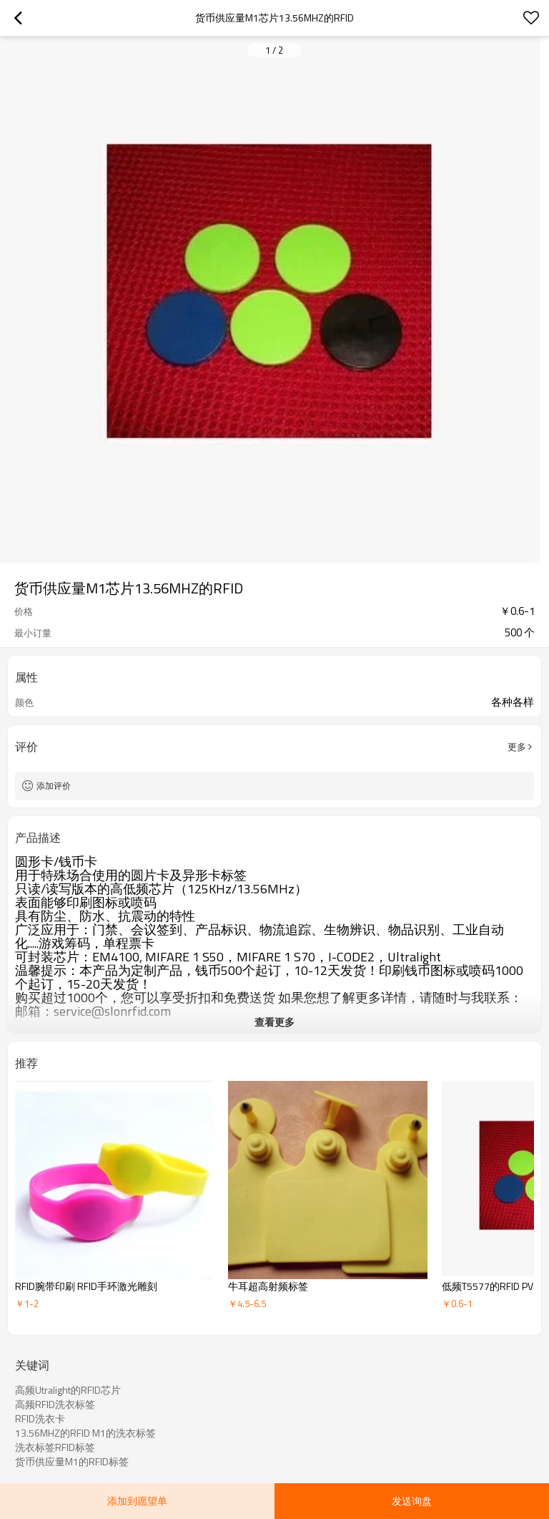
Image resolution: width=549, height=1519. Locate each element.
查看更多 (274, 1021)
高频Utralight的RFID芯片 (68, 1390)
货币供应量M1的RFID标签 (72, 1462)
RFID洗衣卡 (40, 1419)
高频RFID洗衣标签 (55, 1404)
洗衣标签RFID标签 (55, 1447)
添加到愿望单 (137, 1500)
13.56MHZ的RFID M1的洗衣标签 (85, 1433)
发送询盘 (412, 1500)
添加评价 (53, 785)
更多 (517, 746)
